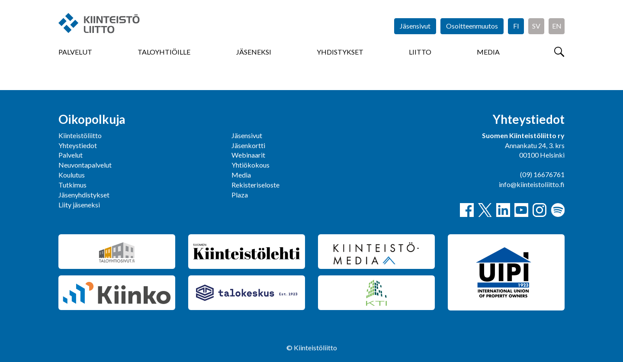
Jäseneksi (253, 52)
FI (516, 26)
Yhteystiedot (77, 145)
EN (557, 26)
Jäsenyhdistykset (83, 195)
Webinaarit (248, 155)
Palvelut (75, 52)
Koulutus (71, 175)
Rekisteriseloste (255, 185)
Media (488, 52)
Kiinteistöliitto (80, 135)
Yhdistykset (340, 52)
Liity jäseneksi (79, 204)
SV (536, 26)
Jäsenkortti (248, 145)
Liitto (420, 52)
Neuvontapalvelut (85, 165)
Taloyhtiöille (164, 52)
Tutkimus (72, 185)
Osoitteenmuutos (472, 26)
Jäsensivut (415, 26)
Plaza (239, 195)
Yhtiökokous (250, 165)
